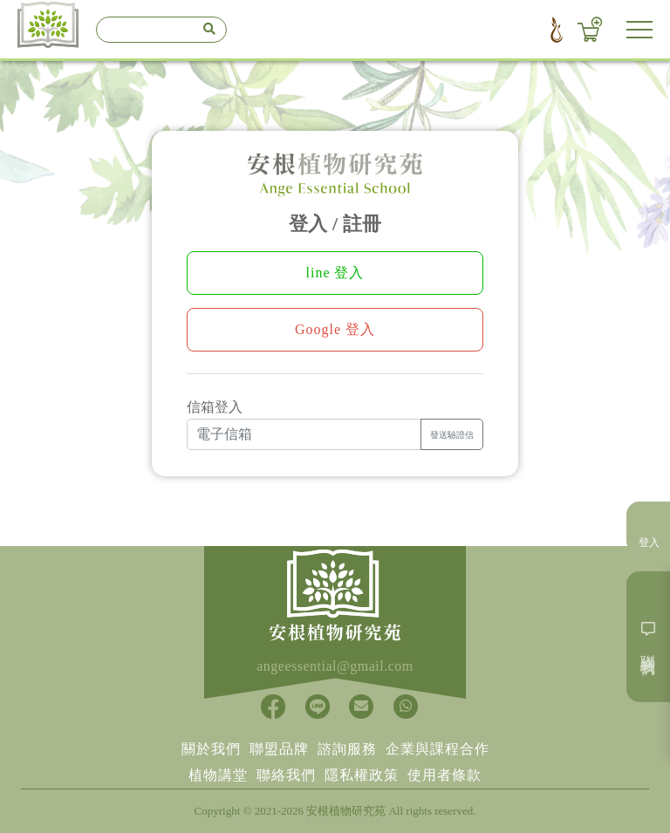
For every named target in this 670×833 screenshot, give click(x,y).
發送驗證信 (452, 435)
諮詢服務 (347, 748)
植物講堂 (218, 775)
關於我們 (211, 748)
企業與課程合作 (437, 748)
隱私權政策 (362, 775)
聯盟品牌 (279, 748)
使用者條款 (444, 775)
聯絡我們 (286, 775)
